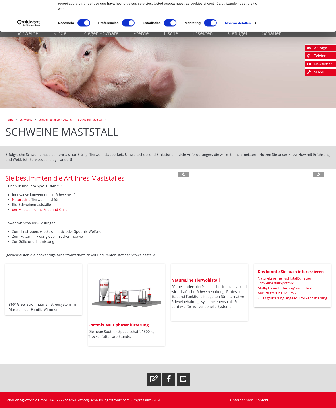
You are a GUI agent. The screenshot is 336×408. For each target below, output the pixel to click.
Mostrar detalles (238, 52)
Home (9, 120)
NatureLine (21, 199)
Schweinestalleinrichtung (55, 120)
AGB (157, 400)
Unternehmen (241, 400)
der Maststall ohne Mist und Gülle (40, 209)
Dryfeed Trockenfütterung (305, 298)
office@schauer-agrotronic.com (103, 400)
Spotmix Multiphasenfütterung (118, 325)
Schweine (26, 120)
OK (299, 12)
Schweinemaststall (90, 120)
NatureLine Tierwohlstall (195, 280)
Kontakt (261, 400)
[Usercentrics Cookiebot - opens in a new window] (28, 52)
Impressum (142, 400)
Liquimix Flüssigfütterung (277, 295)
